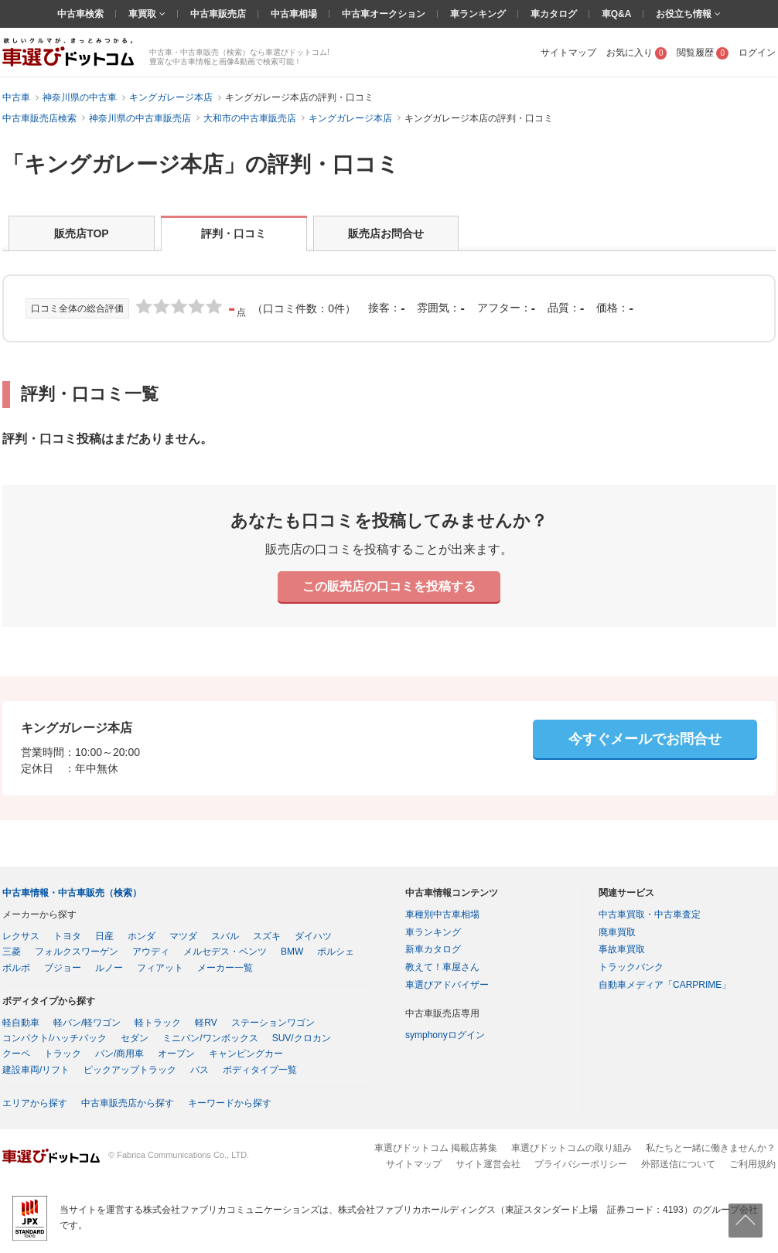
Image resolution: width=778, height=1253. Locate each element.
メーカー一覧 (225, 967)
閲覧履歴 (703, 52)
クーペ (16, 1053)
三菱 (11, 951)
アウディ (150, 951)
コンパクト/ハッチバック (54, 1038)
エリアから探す (34, 1103)
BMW (292, 951)
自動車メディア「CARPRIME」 (665, 984)
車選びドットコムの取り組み (571, 1147)
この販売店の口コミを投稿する (389, 586)
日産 (104, 936)
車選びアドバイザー (447, 984)
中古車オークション (383, 14)
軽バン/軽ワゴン (87, 1022)
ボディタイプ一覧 (260, 1069)
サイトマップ (568, 52)
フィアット (160, 967)
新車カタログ (433, 949)
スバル (225, 936)
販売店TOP (81, 233)
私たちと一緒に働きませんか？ (711, 1147)
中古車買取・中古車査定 (650, 914)
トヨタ (67, 936)
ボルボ (16, 967)
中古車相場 (294, 14)
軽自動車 (20, 1022)
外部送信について (678, 1164)
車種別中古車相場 (442, 914)
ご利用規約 (752, 1164)
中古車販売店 (218, 14)
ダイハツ (313, 936)
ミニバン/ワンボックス (210, 1038)
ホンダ (141, 936)
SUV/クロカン (301, 1038)
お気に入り (636, 52)
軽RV (206, 1022)
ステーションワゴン (273, 1022)
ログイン (757, 52)
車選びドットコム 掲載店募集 (435, 1147)
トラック (62, 1053)
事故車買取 (622, 949)
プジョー (62, 967)
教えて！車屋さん (442, 967)
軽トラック (158, 1022)
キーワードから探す (229, 1103)
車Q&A (617, 14)
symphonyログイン (445, 1035)
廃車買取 (617, 932)
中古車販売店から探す (127, 1103)
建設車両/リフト (36, 1069)
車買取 (143, 14)
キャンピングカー (246, 1053)
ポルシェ (335, 951)
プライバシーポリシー (580, 1164)
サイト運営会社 (488, 1164)
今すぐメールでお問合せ (645, 739)
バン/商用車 (119, 1053)
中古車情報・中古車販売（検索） (72, 892)
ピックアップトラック (130, 1069)
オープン (176, 1053)
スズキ (267, 936)
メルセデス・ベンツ (225, 951)
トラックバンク (631, 967)
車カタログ (554, 14)
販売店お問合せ (386, 233)
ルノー (109, 967)
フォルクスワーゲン (76, 951)
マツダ (183, 936)
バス (199, 1069)
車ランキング (478, 14)
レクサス (20, 936)
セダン (134, 1038)
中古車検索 (80, 14)
